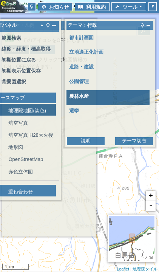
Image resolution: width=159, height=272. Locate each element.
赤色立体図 (20, 172)
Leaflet (123, 269)
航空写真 (18, 123)
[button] (32, 6)
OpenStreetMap (25, 159)
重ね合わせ (20, 192)
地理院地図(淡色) (27, 110)
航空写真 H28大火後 (30, 135)
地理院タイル (145, 269)
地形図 (15, 147)
